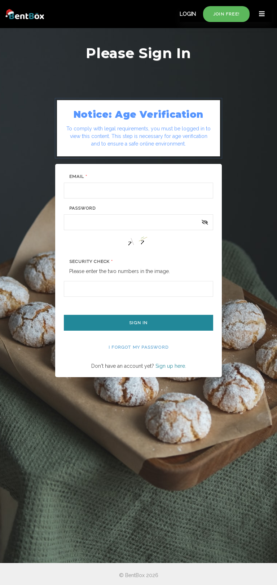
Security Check (91, 261)
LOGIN (188, 14)
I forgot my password (138, 347)
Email (78, 176)
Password (82, 208)
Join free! (226, 14)
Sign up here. (170, 366)
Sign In (138, 322)
